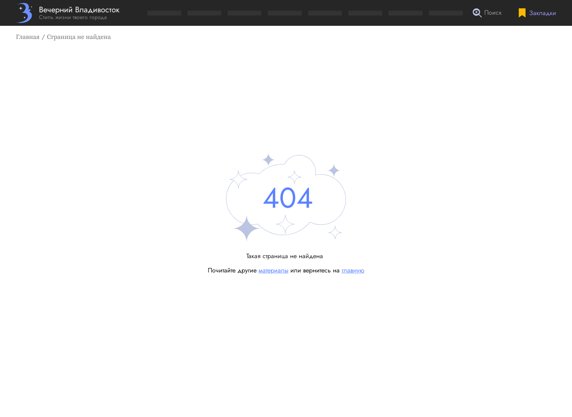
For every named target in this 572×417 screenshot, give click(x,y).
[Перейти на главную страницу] (68, 13)
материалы (273, 270)
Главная (28, 37)
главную (353, 270)
